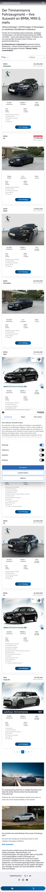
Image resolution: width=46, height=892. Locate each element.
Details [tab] (23, 417)
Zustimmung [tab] (8, 417)
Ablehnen (23, 478)
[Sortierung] (37, 57)
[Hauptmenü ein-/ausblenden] (43, 2)
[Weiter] (31, 751)
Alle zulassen (23, 467)
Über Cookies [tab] (38, 417)
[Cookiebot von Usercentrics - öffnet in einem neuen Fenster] (37, 412)
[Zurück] (14, 751)
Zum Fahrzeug (23, 127)
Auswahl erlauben (23, 473)
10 (28, 752)
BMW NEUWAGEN (7, 844)
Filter (3, 57)
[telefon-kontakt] (33, 888)
